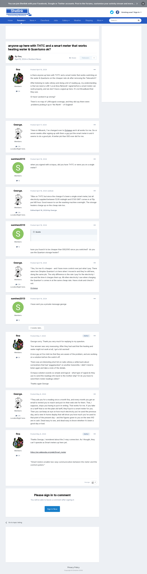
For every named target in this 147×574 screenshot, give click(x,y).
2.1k (18, 146)
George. (18, 124)
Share (72, 58)
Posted (38, 70)
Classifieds (44, 20)
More (100, 20)
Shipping (89, 20)
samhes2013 (18, 159)
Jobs (56, 20)
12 (18, 181)
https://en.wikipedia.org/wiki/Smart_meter (48, 452)
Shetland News (34, 59)
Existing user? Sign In (131, 12)
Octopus (68, 130)
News (33, 20)
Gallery (66, 20)
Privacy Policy (73, 567)
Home (10, 20)
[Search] (122, 20)
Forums (21, 21)
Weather (77, 20)
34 (18, 91)
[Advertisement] (52, 32)
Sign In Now (52, 509)
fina (19, 56)
